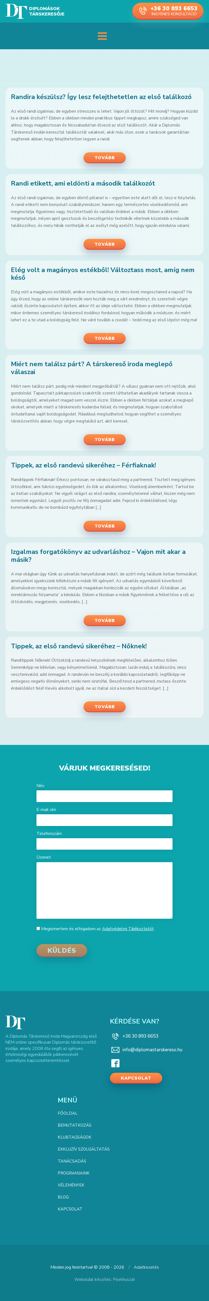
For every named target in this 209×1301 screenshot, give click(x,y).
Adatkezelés (146, 1267)
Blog (63, 1197)
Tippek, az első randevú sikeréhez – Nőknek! (79, 646)
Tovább (104, 158)
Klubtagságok (74, 1137)
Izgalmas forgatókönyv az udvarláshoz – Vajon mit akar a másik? (98, 556)
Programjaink (74, 1173)
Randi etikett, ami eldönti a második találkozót (83, 183)
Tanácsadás (72, 1161)
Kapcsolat (136, 1078)
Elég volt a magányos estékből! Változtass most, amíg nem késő (103, 274)
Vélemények (71, 1185)
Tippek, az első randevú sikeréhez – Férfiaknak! (83, 465)
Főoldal (68, 1113)
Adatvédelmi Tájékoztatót (128, 929)
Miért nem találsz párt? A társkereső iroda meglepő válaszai (92, 368)
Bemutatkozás (74, 1125)
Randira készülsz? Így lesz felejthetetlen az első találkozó (101, 97)
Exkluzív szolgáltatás (84, 1149)
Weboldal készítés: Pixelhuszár (104, 1279)
